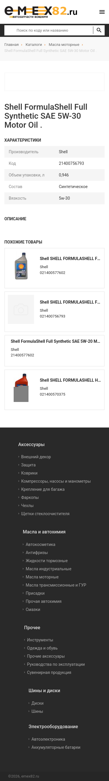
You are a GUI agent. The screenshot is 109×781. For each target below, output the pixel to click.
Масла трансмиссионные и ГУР (56, 585)
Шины (37, 711)
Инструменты (40, 640)
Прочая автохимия (43, 601)
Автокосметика (40, 544)
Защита (28, 465)
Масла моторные (42, 577)
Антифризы (37, 552)
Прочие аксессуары (46, 656)
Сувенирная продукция (49, 672)
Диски (37, 703)
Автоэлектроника (48, 739)
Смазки (33, 609)
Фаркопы (30, 497)
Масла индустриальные (48, 569)
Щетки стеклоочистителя (45, 513)
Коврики (29, 473)
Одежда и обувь (42, 648)
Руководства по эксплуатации (56, 664)
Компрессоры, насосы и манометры (56, 481)
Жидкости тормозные (46, 560)
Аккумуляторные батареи (55, 747)
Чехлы (27, 505)
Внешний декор (36, 456)
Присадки (35, 593)
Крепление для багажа (43, 489)
